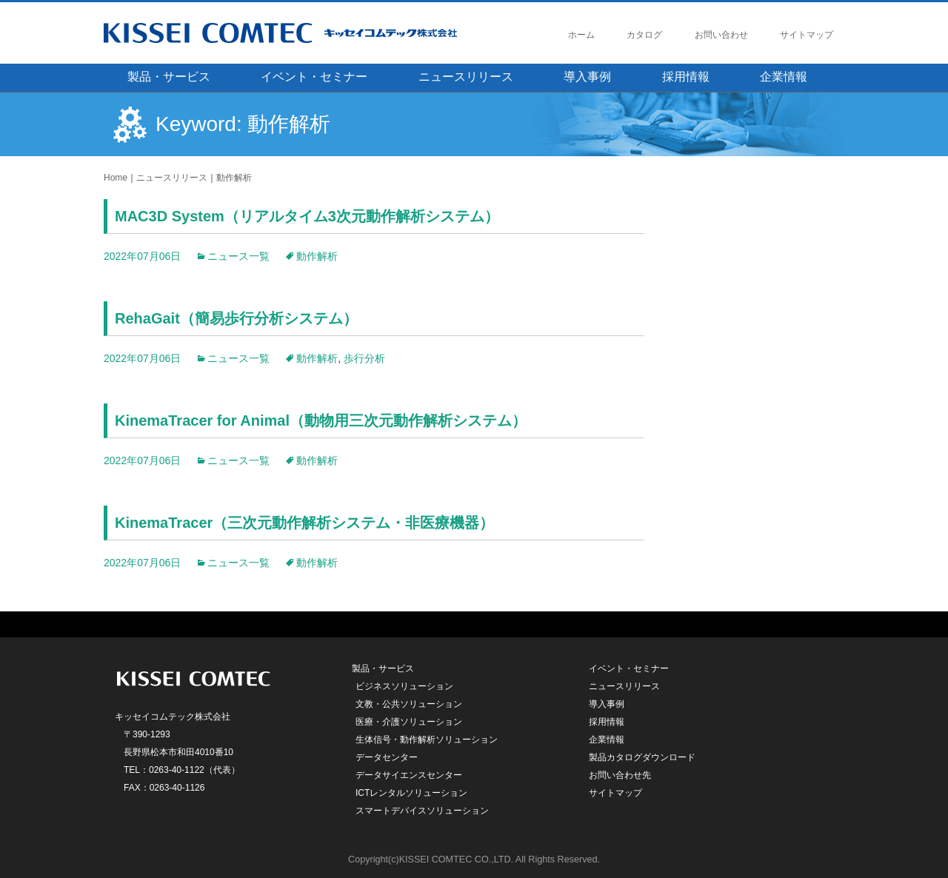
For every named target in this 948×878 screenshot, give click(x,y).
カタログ (644, 35)
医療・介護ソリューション (409, 722)
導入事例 (587, 76)
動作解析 (234, 177)
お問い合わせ (721, 35)
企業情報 (783, 76)
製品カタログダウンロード (642, 757)
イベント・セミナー (314, 76)
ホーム (581, 35)
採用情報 (686, 76)
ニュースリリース (465, 76)
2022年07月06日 (142, 256)
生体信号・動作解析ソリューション (427, 739)
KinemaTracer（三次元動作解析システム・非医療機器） (304, 523)
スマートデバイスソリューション (422, 810)
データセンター (387, 757)
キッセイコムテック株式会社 (307, 33)
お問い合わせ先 (620, 775)
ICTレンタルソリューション (411, 793)
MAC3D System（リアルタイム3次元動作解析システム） (307, 216)
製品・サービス (168, 76)
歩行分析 (364, 358)
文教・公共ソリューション (409, 704)
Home (115, 177)
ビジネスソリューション (404, 686)
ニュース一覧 (238, 256)
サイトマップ (806, 35)
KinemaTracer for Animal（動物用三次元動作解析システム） (321, 420)
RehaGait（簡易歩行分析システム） (236, 318)
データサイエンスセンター (409, 775)
